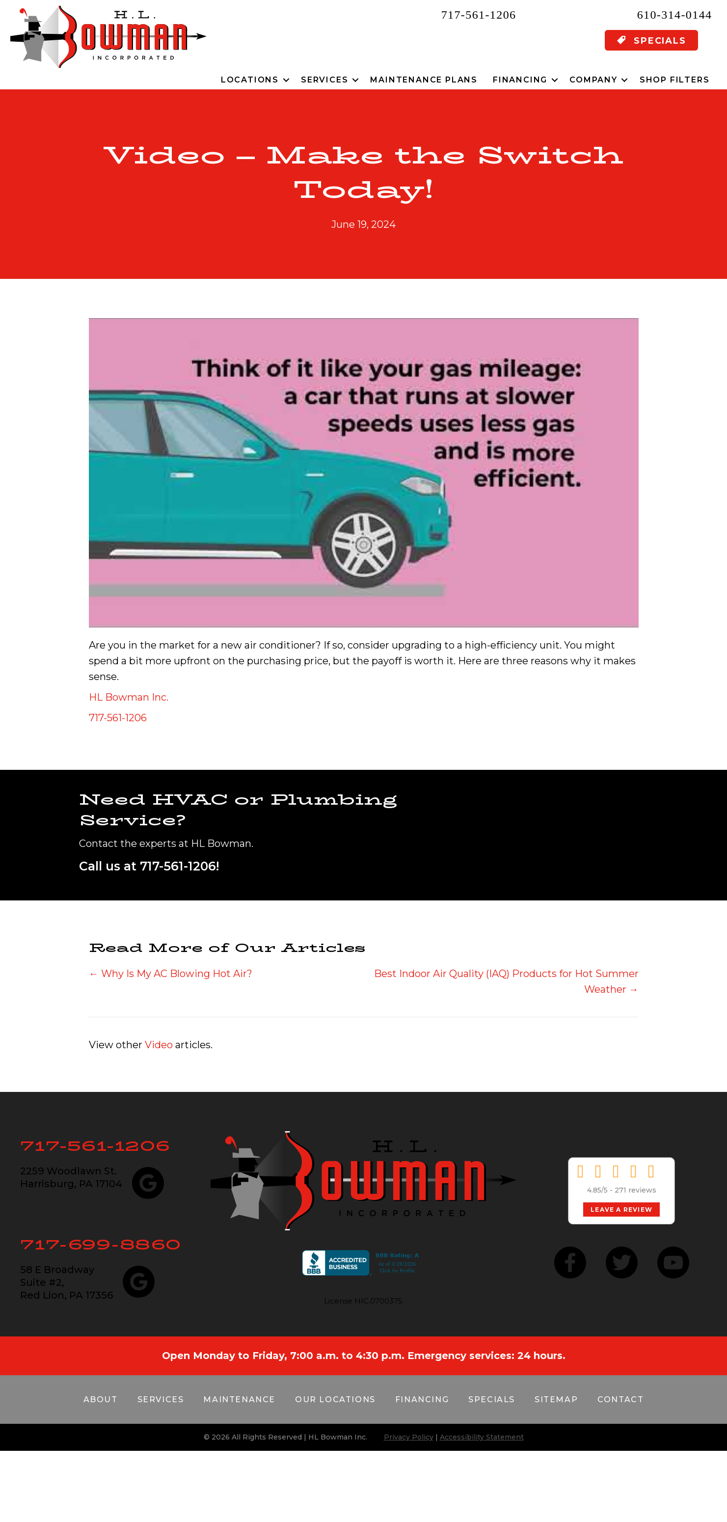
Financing (422, 1399)
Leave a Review (621, 1209)
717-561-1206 (478, 14)
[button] (286, 79)
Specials (491, 1399)
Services (160, 1399)
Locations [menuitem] (250, 79)
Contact (620, 1399)
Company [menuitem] (593, 79)
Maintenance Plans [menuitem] (424, 79)
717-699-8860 (101, 1244)
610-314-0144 (674, 14)
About (100, 1399)
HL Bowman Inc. (128, 697)
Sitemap (556, 1399)
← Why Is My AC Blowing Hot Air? (170, 973)
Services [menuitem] (324, 79)
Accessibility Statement (482, 1437)
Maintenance (239, 1399)
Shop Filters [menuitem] (675, 79)
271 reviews (635, 1190)
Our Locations (335, 1399)
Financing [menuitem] (520, 79)
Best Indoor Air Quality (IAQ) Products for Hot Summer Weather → (506, 981)
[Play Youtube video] (364, 472)
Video (159, 1045)
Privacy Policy (408, 1437)
